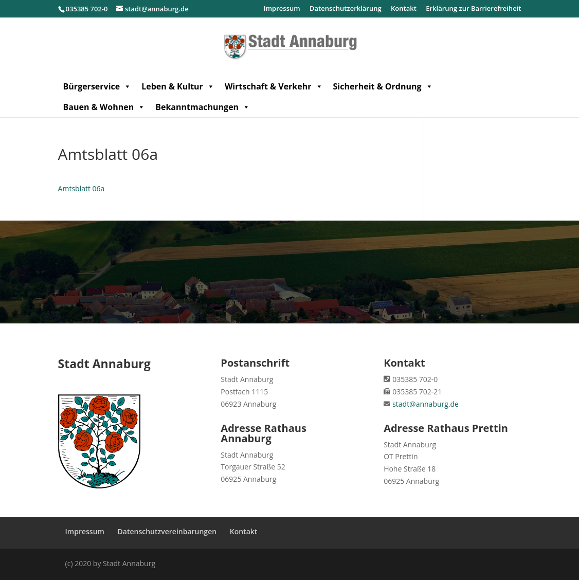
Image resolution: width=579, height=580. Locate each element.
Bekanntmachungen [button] (202, 107)
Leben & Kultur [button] (177, 86)
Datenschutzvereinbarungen (167, 531)
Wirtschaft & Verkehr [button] (274, 86)
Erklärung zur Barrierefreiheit (473, 9)
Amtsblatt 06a (81, 188)
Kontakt (404, 9)
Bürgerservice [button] (97, 86)
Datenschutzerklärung (346, 9)
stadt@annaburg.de (425, 404)
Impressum (282, 9)
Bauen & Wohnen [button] (104, 107)
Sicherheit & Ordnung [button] (383, 86)
